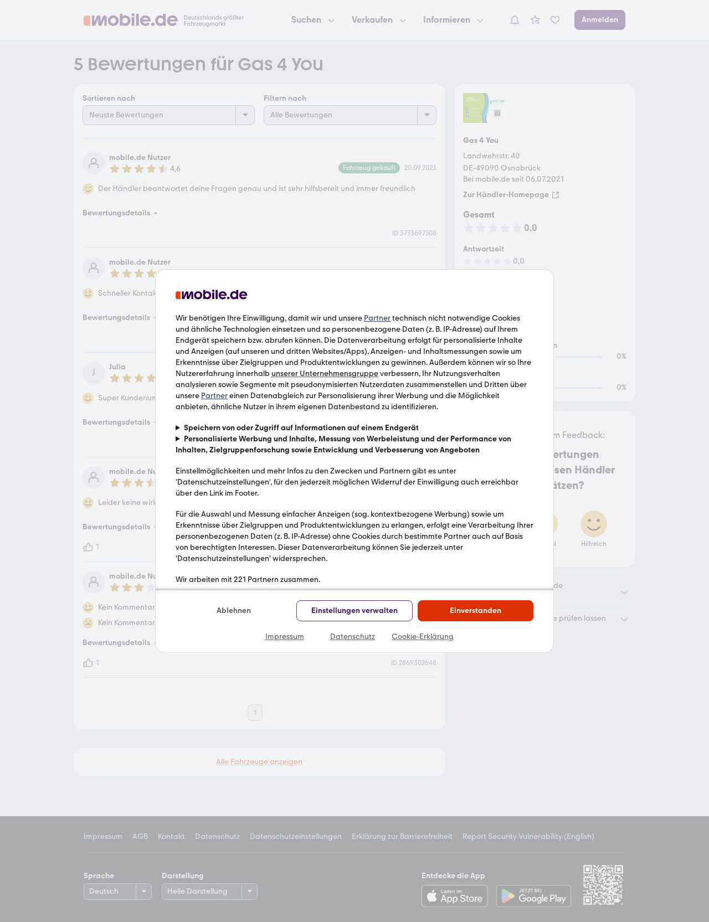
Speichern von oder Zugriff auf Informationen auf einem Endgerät (301, 427)
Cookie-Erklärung (423, 636)
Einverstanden (475, 610)
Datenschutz (352, 636)
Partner (377, 318)
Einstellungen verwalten (354, 610)
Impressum (284, 636)
